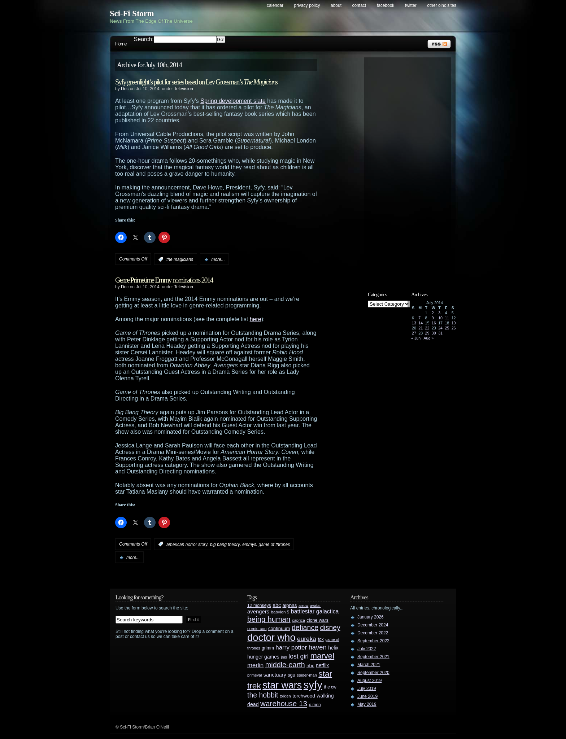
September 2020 (373, 672)
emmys (249, 544)
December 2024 (372, 625)
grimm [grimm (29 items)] (268, 648)
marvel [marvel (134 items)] (322, 655)
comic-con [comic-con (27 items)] (256, 628)
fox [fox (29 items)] (320, 639)
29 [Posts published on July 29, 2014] (427, 333)
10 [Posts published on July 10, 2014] (440, 318)
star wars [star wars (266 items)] (282, 685)
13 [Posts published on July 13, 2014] (414, 323)
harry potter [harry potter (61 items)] (291, 647)
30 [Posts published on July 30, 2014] (434, 333)
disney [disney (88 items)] (330, 627)
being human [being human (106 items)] (269, 619)
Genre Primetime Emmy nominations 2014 (164, 280)
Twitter (411, 5)
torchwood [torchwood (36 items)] (303, 696)
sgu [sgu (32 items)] (291, 675)
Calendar (275, 5)
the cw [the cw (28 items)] (330, 687)
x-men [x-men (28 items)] (315, 704)
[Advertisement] (411, 168)
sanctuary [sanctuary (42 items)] (275, 675)
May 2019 (366, 704)
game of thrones (274, 544)
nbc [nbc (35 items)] (310, 665)
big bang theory (225, 544)
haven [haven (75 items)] (318, 647)
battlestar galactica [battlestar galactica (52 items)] (315, 611)
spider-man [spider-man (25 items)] (307, 675)
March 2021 (368, 664)
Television (183, 88)
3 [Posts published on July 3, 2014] (439, 313)
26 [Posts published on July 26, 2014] (454, 328)
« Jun (416, 338)
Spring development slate (233, 101)
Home (121, 44)
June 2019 (367, 696)
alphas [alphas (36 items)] (290, 605)
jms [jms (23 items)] (284, 657)
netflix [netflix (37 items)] (322, 665)
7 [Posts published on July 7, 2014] (419, 318)
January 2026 (370, 617)
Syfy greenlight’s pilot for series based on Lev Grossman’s (196, 82)
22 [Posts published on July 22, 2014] (427, 328)
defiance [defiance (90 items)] (305, 627)
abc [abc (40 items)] (277, 605)
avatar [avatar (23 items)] (315, 605)
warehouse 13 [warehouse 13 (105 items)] (283, 703)
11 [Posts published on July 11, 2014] (447, 318)
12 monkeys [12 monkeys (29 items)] (259, 605)
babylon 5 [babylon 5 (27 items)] (280, 611)
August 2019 (369, 680)
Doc (125, 88)
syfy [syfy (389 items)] (313, 685)
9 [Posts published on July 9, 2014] (433, 318)
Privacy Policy (307, 5)
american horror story (187, 544)
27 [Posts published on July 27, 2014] (414, 333)
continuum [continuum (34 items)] (279, 628)
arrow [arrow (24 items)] (303, 605)
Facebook (386, 5)
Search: (144, 39)
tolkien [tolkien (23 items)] (285, 696)
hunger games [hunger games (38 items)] (263, 657)
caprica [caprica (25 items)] (298, 620)
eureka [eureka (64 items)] (306, 638)
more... (218, 259)
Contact (359, 5)
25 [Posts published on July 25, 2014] (447, 328)
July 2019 (366, 688)
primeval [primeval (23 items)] (254, 675)
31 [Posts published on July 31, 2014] (440, 333)
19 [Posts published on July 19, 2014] (454, 323)
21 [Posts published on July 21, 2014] (420, 328)
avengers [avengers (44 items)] (258, 612)
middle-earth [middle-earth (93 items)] (285, 665)
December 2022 (372, 632)
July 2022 (366, 648)
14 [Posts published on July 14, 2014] (420, 323)
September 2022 (373, 640)
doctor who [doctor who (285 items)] (271, 637)
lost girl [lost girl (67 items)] (298, 656)
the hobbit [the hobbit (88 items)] (262, 695)
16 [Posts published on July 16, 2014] (434, 323)
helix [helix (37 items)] (333, 648)
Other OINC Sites (441, 5)
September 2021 (373, 656)
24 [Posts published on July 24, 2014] (440, 328)
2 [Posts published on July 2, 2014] (433, 313)
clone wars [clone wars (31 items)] (317, 620)
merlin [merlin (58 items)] (255, 665)
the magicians (179, 259)
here (255, 319)
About (336, 5)
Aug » (428, 338)
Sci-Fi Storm (132, 13)
